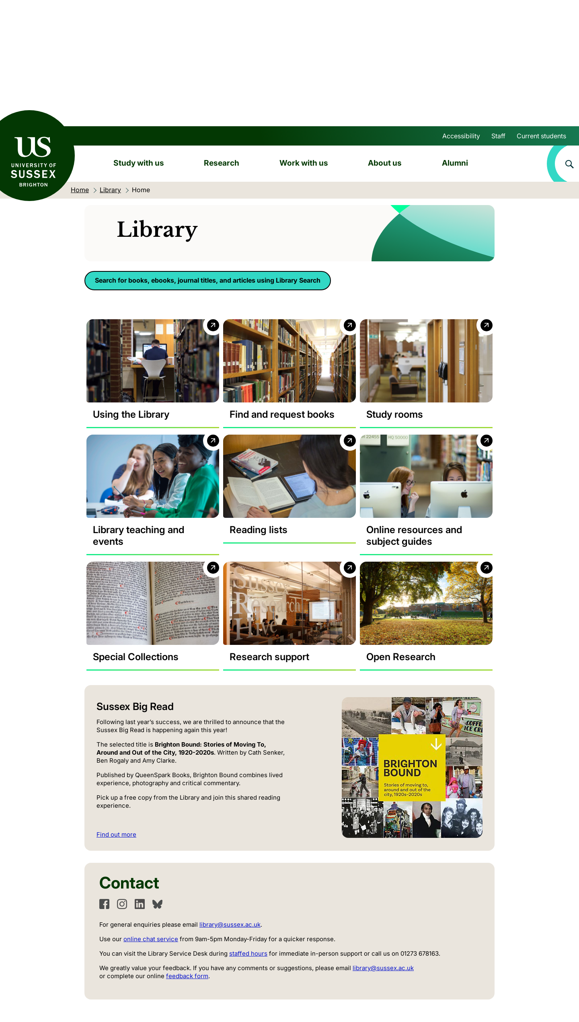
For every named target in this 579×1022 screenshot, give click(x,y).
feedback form (187, 976)
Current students (541, 136)
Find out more (116, 834)
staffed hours (248, 953)
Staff (498, 136)
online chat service (150, 939)
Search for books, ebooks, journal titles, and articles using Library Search (207, 280)
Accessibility (461, 136)
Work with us (303, 163)
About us (385, 163)
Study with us (138, 163)
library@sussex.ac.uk (230, 924)
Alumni (455, 163)
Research (221, 163)
